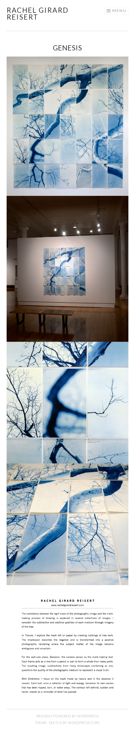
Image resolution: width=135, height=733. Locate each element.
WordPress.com (83, 723)
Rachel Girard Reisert (38, 13)
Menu (119, 10)
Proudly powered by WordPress (68, 716)
